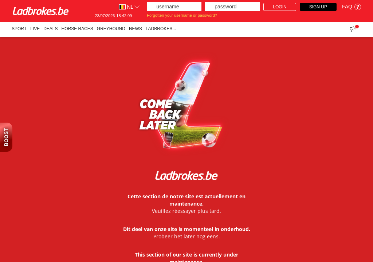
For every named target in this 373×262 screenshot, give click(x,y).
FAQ (351, 6)
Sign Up (318, 6)
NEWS (135, 28)
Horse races (77, 28)
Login (279, 6)
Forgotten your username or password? (182, 15)
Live (35, 28)
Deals (50, 28)
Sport (19, 28)
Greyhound (111, 28)
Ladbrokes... (161, 28)
